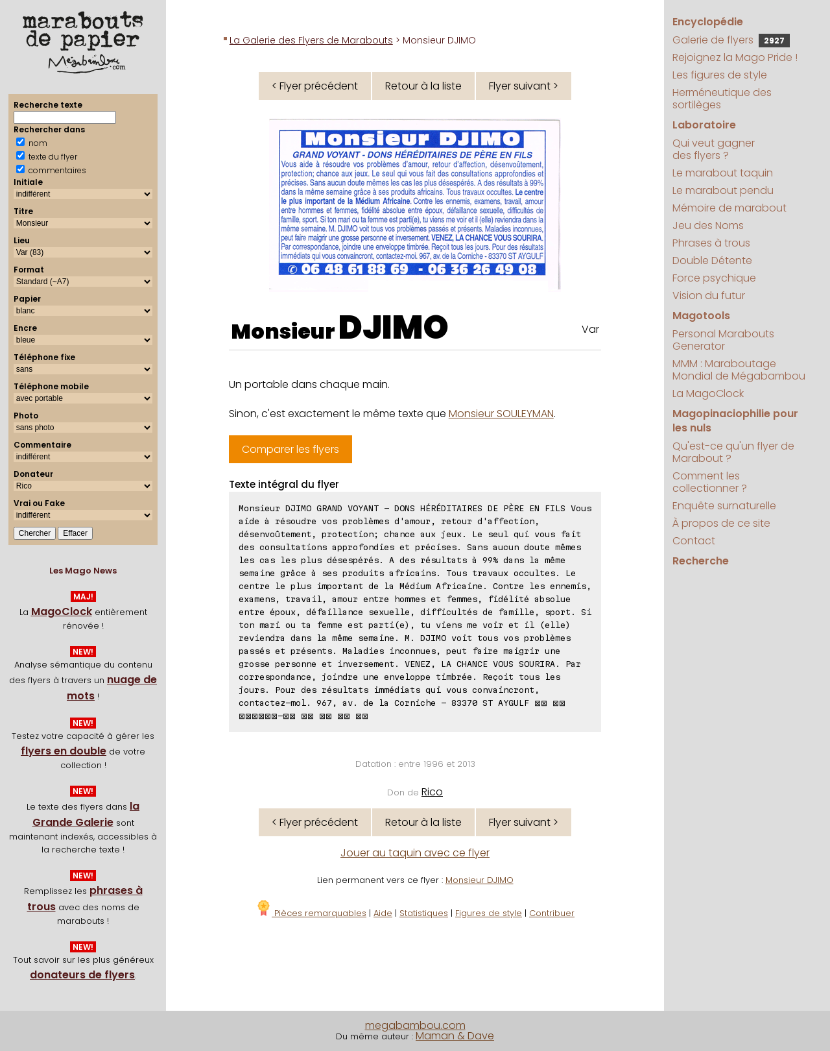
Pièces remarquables (310, 913)
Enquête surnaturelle (724, 505)
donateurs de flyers (82, 974)
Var (590, 329)
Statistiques (423, 913)
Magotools (701, 315)
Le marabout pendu (723, 190)
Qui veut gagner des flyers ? (713, 149)
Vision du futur (708, 295)
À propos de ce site (721, 523)
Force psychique (714, 278)
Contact (693, 540)
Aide (383, 913)
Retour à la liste (423, 86)
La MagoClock (708, 393)
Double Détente (712, 260)
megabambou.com (415, 1025)
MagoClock (61, 611)
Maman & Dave (455, 1035)
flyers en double (63, 750)
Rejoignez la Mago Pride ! (735, 57)
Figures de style (488, 913)
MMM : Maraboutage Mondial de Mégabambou (738, 369)
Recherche (700, 560)
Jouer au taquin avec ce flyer (415, 852)
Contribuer (552, 913)
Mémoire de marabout (729, 207)
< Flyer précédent (315, 86)
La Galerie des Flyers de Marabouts (311, 40)
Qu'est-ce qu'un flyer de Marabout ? (733, 452)
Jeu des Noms (708, 225)
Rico (432, 791)
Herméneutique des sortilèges (722, 98)
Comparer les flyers (290, 449)
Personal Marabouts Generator (723, 340)
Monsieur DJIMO (479, 880)
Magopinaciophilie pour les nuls (735, 420)
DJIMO (393, 327)
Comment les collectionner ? (709, 482)
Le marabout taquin (722, 172)
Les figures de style (719, 74)
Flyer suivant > (523, 86)
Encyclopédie (707, 21)
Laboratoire (704, 124)
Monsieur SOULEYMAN (501, 413)
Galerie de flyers (731, 39)
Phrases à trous (711, 243)
